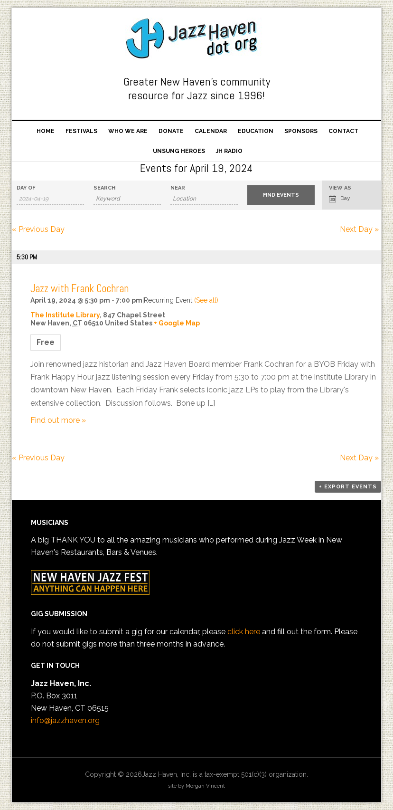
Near (177, 188)
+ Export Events (348, 487)
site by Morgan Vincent (196, 786)
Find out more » (58, 420)
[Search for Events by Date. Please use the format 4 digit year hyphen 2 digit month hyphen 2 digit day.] (50, 199)
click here (243, 631)
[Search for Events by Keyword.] (127, 199)
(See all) (206, 300)
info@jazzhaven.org (65, 720)
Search (104, 188)
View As (340, 188)
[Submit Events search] (281, 195)
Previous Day (38, 229)
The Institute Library (65, 315)
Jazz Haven (196, 39)
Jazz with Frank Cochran (79, 288)
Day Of (26, 188)
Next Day (359, 229)
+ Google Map (177, 323)
